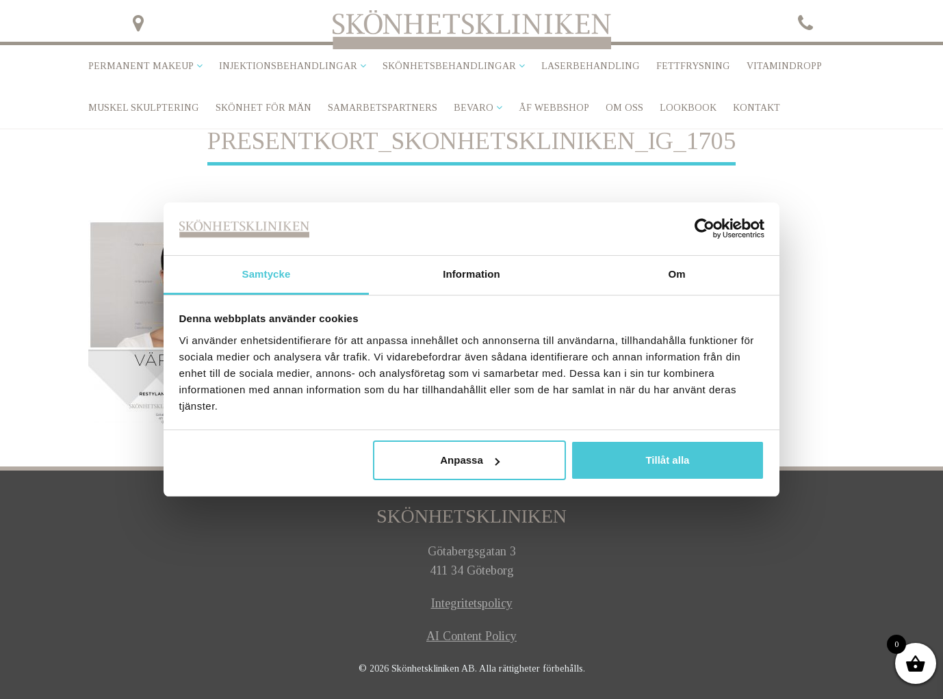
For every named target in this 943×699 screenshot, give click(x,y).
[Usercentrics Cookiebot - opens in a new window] (704, 228)
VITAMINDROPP (784, 66)
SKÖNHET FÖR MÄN (263, 108)
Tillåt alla (667, 460)
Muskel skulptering (143, 108)
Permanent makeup (141, 66)
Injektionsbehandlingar (288, 66)
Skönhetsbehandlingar (449, 66)
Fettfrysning (693, 66)
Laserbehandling (590, 66)
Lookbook (688, 108)
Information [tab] (471, 274)
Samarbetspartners (382, 108)
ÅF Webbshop (554, 108)
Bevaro (473, 108)
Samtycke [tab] (266, 274)
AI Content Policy (471, 636)
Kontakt (756, 108)
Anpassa (470, 460)
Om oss (624, 108)
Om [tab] (676, 274)
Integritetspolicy (472, 603)
